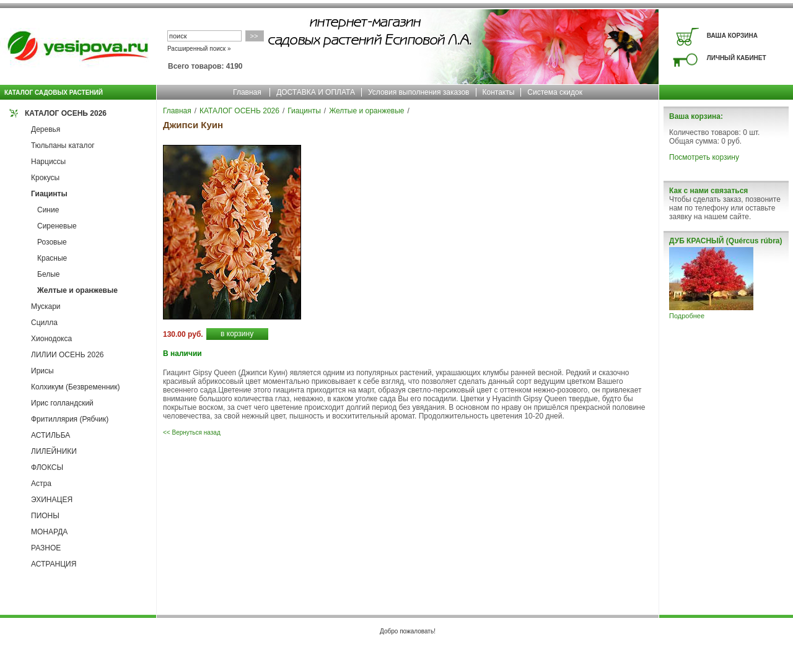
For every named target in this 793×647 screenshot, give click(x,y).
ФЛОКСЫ (47, 467)
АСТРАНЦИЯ (53, 564)
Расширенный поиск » (199, 48)
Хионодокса (51, 338)
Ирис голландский (62, 403)
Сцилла (44, 322)
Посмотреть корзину (704, 157)
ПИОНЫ (45, 515)
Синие (48, 210)
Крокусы (45, 177)
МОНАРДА (49, 532)
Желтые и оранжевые (77, 290)
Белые (48, 274)
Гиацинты (49, 193)
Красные (52, 258)
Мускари (46, 306)
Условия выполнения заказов (419, 92)
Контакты (499, 92)
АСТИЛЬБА (50, 435)
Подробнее (686, 315)
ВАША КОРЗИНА (732, 35)
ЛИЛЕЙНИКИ (54, 451)
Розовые (52, 242)
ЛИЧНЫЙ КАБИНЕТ (736, 57)
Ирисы (42, 371)
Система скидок (554, 92)
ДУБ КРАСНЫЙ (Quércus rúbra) (725, 241)
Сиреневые (57, 226)
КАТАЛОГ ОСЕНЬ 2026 (66, 113)
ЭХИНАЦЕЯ (51, 499)
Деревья (45, 129)
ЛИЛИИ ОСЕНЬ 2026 (67, 354)
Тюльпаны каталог (63, 145)
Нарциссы (48, 161)
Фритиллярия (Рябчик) (69, 419)
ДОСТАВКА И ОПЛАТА (315, 92)
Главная (247, 92)
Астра (41, 483)
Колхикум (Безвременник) (75, 387)
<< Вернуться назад (192, 432)
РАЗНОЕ (46, 548)
